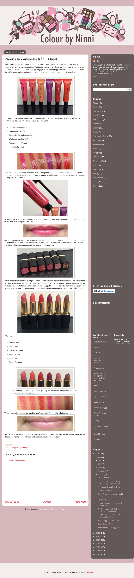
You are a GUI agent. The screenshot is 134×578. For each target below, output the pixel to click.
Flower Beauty (103, 478)
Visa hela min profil (100, 76)
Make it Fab (99, 402)
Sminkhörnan (99, 434)
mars (100, 467)
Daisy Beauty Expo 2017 (107, 524)
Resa (95, 149)
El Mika (97, 353)
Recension (97, 144)
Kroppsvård (97, 124)
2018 (98, 454)
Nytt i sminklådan (26, 448)
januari (101, 475)
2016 (98, 533)
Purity (96, 421)
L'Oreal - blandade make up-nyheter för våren (109, 516)
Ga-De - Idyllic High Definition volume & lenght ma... (109, 510)
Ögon (95, 182)
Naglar (95, 132)
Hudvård (96, 111)
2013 (98, 544)
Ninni (98, 61)
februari (101, 471)
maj (100, 460)
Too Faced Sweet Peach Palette (110, 487)
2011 (98, 551)
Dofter (95, 107)
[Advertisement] (45, 482)
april (100, 464)
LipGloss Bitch (100, 397)
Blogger (90, 572)
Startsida (47, 502)
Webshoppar (98, 177)
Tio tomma (97, 161)
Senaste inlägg (11, 502)
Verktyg (96, 173)
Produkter (97, 140)
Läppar (15, 448)
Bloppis (96, 103)
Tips (94, 165)
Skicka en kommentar (16, 460)
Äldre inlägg (80, 502)
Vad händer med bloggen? (108, 527)
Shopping (97, 153)
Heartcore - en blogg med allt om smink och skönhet (100, 377)
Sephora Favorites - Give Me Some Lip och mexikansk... (109, 482)
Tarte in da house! (105, 490)
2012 (98, 547)
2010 (98, 554)
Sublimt (97, 439)
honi (96, 386)
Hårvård (96, 115)
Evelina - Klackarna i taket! (98, 360)
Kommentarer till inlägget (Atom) (52, 509)
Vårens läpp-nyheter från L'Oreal (111, 521)
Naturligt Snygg (100, 408)
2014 (98, 540)
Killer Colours (100, 391)
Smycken (96, 157)
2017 (98, 457)
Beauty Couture (100, 342)
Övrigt (95, 186)
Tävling (96, 169)
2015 (98, 536)
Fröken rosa (99, 368)
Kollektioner (98, 120)
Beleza (97, 347)
